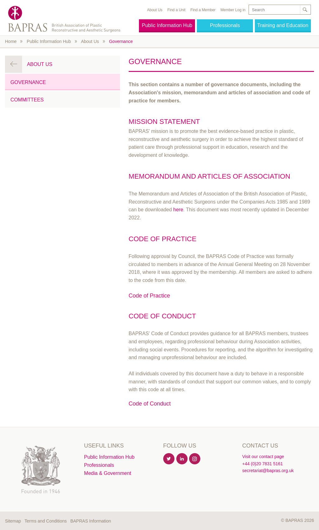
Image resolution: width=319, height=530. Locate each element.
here (178, 209)
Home (11, 41)
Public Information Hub (167, 25)
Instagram (195, 459)
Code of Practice (149, 296)
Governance (121, 41)
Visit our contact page (263, 456)
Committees (27, 99)
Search (305, 9)
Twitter (169, 459)
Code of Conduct (150, 404)
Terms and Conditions (46, 520)
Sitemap (13, 520)
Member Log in (233, 10)
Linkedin (182, 459)
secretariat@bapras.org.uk (267, 470)
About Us (154, 10)
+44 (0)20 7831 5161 (262, 463)
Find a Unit (176, 10)
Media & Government (107, 473)
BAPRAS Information (90, 520)
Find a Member (203, 10)
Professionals (225, 25)
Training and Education (282, 25)
